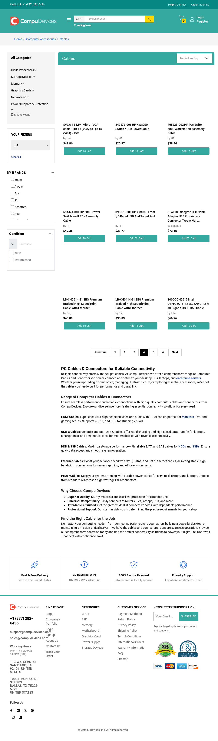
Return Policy (126, 619)
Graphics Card (91, 636)
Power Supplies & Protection (29, 104)
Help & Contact (177, 4)
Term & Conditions (130, 636)
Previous (100, 352)
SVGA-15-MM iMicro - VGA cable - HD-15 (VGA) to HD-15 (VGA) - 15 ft (82, 129)
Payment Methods (130, 614)
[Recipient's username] (175, 616)
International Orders (131, 642)
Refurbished (23, 260)
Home (18, 39)
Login (49, 629)
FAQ (120, 653)
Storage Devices (22, 76)
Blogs (49, 614)
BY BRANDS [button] (16, 173)
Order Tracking (200, 4)
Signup (50, 635)
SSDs (195, 446)
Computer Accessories (41, 39)
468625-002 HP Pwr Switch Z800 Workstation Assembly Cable (186, 129)
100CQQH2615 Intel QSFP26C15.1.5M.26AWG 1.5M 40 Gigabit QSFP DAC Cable (188, 304)
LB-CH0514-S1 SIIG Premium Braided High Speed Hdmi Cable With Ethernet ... (82, 304)
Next (175, 352)
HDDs (182, 446)
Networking (19, 97)
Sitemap (123, 659)
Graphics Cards (21, 90)
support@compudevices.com (24, 632)
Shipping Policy (128, 630)
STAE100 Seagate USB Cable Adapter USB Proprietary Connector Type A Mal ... (187, 216)
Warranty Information (132, 647)
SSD (84, 619)
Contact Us (53, 646)
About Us (52, 640)
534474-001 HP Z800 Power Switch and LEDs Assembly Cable (81, 216)
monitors (188, 417)
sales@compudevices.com (24, 638)
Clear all (16, 156)
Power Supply (91, 642)
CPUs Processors (22, 70)
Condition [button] (16, 234)
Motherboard (90, 630)
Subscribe (188, 616)
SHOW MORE (20, 114)
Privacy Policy (127, 625)
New (18, 253)
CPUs (85, 614)
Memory (17, 83)
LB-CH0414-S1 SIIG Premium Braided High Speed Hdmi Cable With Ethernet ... (134, 304)
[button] (35, 70)
